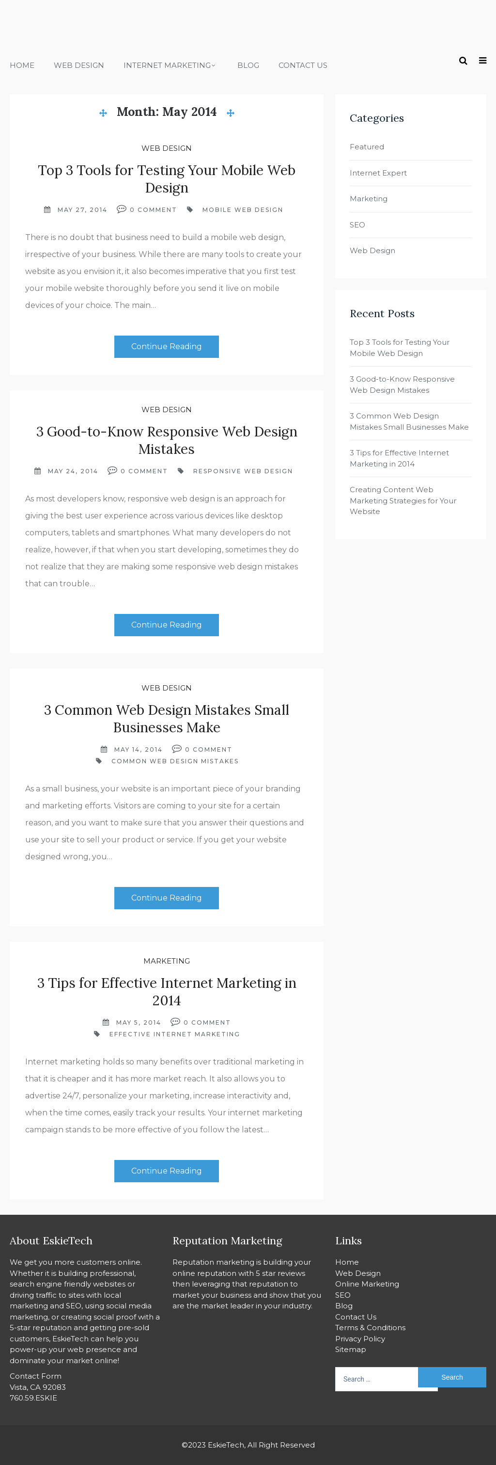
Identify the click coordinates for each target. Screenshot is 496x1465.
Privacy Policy (360, 1338)
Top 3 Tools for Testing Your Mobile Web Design (166, 178)
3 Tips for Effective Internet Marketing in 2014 (166, 991)
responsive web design (243, 471)
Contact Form (36, 1376)
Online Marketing (367, 1283)
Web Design (79, 65)
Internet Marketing (167, 65)
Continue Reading (166, 346)
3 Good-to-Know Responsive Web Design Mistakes (166, 440)
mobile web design (242, 209)
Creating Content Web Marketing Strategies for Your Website (403, 500)
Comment (157, 209)
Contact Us (303, 65)
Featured (367, 146)
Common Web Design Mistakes (175, 761)
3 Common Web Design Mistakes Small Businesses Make (166, 718)
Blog (248, 65)
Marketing (166, 961)
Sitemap (350, 1349)
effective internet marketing (174, 1034)
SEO (357, 224)
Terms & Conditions (370, 1327)
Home (22, 65)
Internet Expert (378, 172)
